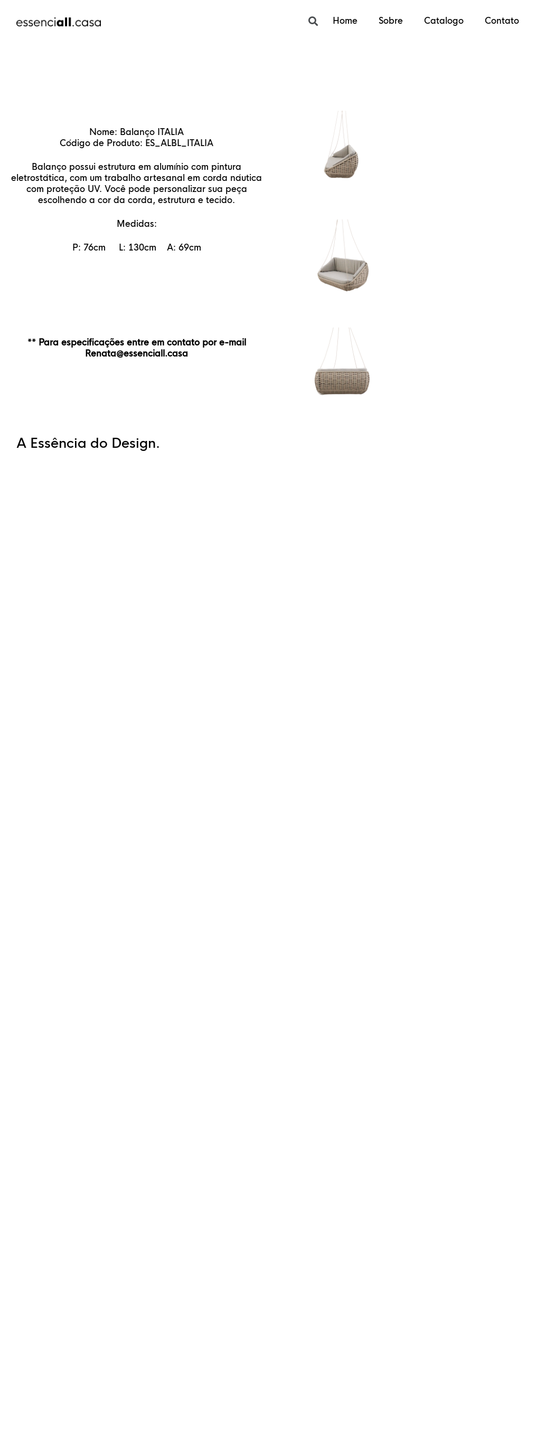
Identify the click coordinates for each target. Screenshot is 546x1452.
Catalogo (444, 20)
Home (345, 20)
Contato (502, 20)
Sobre (391, 20)
